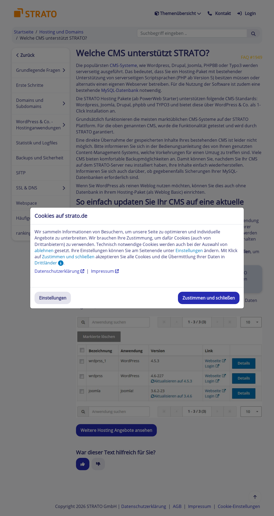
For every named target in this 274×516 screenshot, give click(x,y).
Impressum (105, 271)
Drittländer (49, 263)
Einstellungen (52, 298)
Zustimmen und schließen (208, 298)
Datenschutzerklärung (60, 271)
